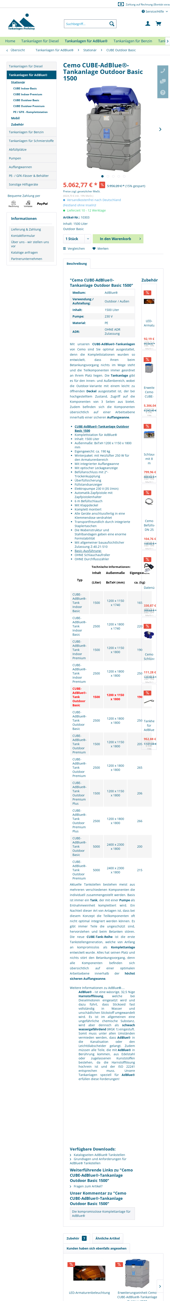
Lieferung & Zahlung (26, 229)
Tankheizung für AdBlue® (149, 725)
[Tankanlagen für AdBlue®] (86, 41)
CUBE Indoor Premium (27, 94)
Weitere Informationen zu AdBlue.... (97, 988)
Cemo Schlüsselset (149, 656)
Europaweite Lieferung (80, 4)
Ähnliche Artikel (108, 1238)
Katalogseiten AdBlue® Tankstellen (97, 1155)
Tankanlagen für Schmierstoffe (31, 141)
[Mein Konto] (148, 23)
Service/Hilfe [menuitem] (153, 11)
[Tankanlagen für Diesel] (40, 41)
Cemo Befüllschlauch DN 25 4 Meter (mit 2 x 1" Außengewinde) (149, 525)
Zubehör (17, 124)
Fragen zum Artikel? (86, 1186)
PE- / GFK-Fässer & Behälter (29, 176)
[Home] (10, 41)
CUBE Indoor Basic (25, 88)
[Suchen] (111, 23)
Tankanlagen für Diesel (26, 66)
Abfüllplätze (18, 149)
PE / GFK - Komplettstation (30, 112)
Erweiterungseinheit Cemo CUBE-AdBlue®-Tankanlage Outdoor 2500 (149, 392)
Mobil (15, 118)
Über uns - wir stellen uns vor (30, 244)
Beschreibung (77, 263)
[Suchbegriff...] (90, 23)
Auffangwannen (20, 167)
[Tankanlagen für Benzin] (133, 41)
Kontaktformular (23, 236)
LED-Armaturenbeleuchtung (149, 323)
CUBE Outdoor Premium (29, 106)
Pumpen (15, 158)
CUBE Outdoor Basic (26, 100)
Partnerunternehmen (26, 259)
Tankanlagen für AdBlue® (28, 75)
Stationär (18, 82)
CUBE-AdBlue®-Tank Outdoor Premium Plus (79, 793)
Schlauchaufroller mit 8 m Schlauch (149, 459)
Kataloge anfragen (24, 252)
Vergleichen (74, 248)
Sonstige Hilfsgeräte (23, 184)
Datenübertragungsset (149, 588)
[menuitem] (90, 23)
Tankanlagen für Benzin (26, 132)
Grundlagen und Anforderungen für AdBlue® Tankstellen (98, 1161)
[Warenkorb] (158, 23)
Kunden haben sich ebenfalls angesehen (96, 1248)
